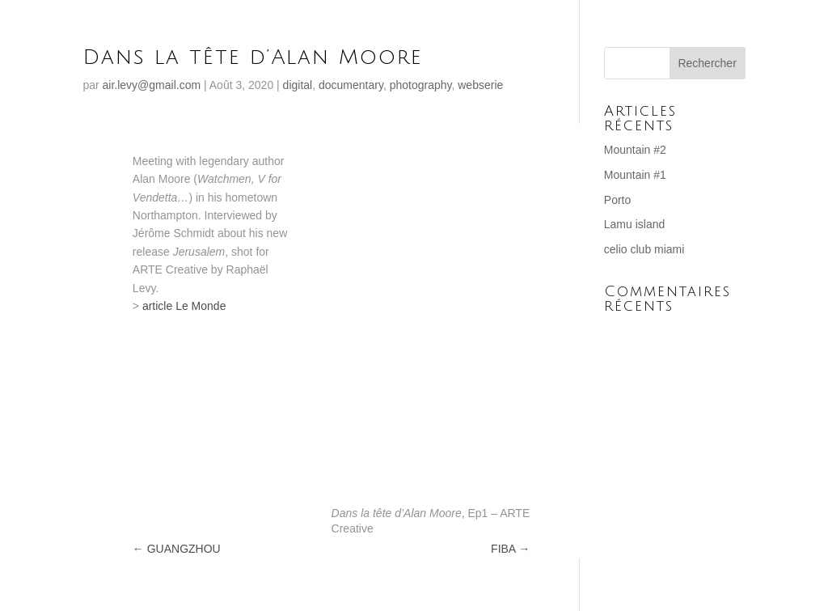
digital (298, 84)
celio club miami (644, 249)
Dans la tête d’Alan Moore (252, 57)
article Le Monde (184, 305)
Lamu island (634, 224)
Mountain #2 (635, 149)
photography (421, 84)
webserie (480, 84)
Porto (617, 199)
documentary (351, 84)
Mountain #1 (635, 174)
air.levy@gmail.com (152, 84)
